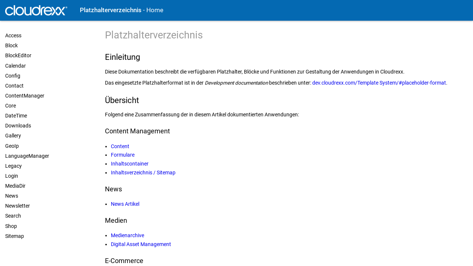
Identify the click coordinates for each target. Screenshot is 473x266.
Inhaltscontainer (130, 164)
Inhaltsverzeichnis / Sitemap (143, 172)
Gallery (13, 136)
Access (13, 35)
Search (13, 216)
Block (11, 45)
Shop (11, 226)
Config (12, 76)
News (11, 196)
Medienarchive (127, 235)
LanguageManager (27, 156)
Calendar (15, 66)
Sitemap (14, 236)
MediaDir (15, 186)
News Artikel (125, 204)
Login (11, 176)
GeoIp (12, 146)
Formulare (123, 155)
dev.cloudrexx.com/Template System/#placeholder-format (379, 83)
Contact (14, 86)
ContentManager (24, 96)
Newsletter (17, 206)
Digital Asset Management (141, 244)
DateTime (16, 116)
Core (10, 106)
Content (120, 146)
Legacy (13, 166)
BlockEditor (18, 55)
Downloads (18, 126)
